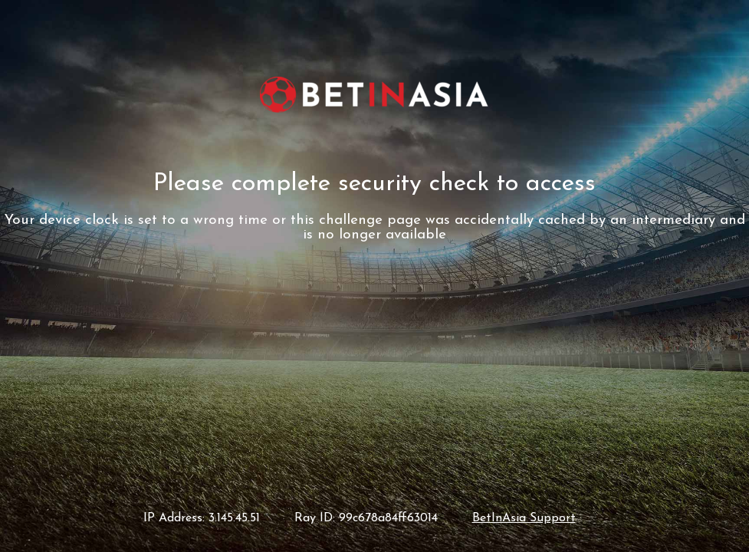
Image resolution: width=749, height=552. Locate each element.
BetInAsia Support (524, 518)
